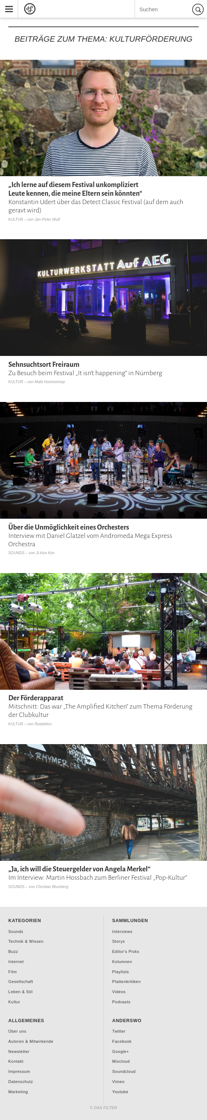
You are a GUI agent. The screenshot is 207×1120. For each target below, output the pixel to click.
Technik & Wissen (25, 941)
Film (12, 972)
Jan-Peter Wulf (47, 219)
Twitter (119, 1031)
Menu (6, 4)
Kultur (15, 219)
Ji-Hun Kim (45, 553)
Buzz (13, 951)
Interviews (122, 931)
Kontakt (16, 1061)
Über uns (17, 1031)
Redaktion (43, 724)
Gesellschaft (20, 981)
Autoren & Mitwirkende (30, 1041)
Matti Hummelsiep (50, 382)
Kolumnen (122, 961)
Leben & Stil (20, 992)
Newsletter (18, 1051)
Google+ (120, 1051)
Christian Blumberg (52, 887)
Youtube (120, 1092)
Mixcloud (121, 1061)
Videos (119, 992)
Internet (16, 961)
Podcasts (121, 1002)
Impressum (19, 1071)
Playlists (120, 972)
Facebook (122, 1041)
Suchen (199, 9)
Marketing (18, 1092)
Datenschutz (20, 1081)
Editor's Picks (125, 951)
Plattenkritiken (126, 981)
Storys (118, 941)
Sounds (16, 553)
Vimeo (118, 1081)
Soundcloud (124, 1071)
